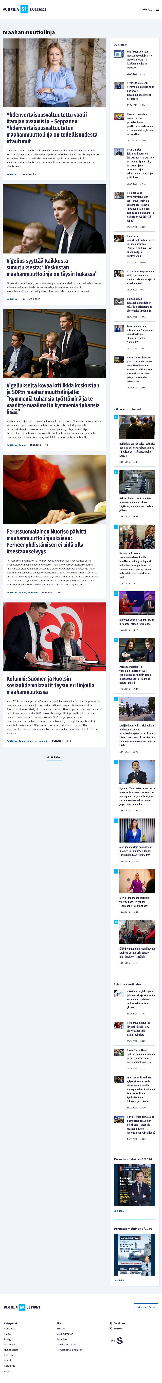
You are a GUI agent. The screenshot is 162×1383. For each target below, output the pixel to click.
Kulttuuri (33, 592)
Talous (22, 445)
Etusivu (61, 1328)
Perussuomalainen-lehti (70, 1350)
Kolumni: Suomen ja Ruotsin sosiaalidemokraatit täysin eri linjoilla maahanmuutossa (51, 685)
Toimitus (62, 1339)
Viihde (7, 1371)
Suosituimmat (65, 1334)
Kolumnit (43, 741)
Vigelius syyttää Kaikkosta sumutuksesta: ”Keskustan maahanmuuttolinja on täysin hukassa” (52, 267)
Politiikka (12, 174)
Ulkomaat (9, 1344)
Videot (7, 1360)
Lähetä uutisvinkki (67, 1344)
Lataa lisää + (54, 757)
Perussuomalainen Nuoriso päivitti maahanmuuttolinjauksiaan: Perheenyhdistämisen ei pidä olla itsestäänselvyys (47, 541)
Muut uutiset (11, 1350)
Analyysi (32, 741)
